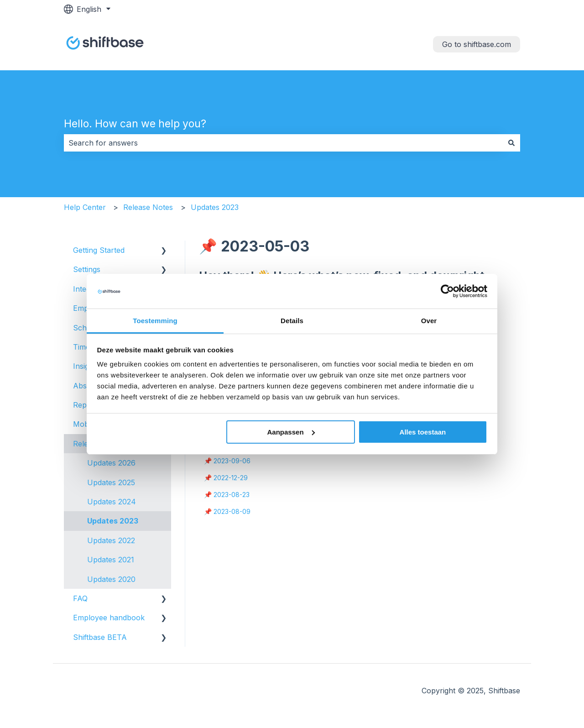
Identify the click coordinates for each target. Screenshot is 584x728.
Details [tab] (292, 321)
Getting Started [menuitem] (99, 250)
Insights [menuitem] (86, 366)
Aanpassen (291, 432)
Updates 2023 (215, 207)
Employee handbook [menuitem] (109, 617)
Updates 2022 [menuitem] (111, 540)
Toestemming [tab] (155, 321)
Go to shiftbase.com (476, 44)
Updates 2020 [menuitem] (111, 579)
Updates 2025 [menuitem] (111, 482)
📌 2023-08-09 (227, 511)
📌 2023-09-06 (227, 461)
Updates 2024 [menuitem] (111, 501)
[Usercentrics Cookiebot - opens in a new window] (447, 291)
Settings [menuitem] (86, 269)
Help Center (85, 207)
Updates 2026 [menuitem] (111, 462)
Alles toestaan (423, 432)
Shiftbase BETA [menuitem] (100, 637)
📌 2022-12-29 (226, 478)
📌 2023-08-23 (227, 494)
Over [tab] (429, 321)
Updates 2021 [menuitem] (110, 559)
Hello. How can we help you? (135, 123)
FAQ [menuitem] (80, 598)
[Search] (511, 143)
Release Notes (148, 207)
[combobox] (283, 143)
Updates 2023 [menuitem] (112, 520)
